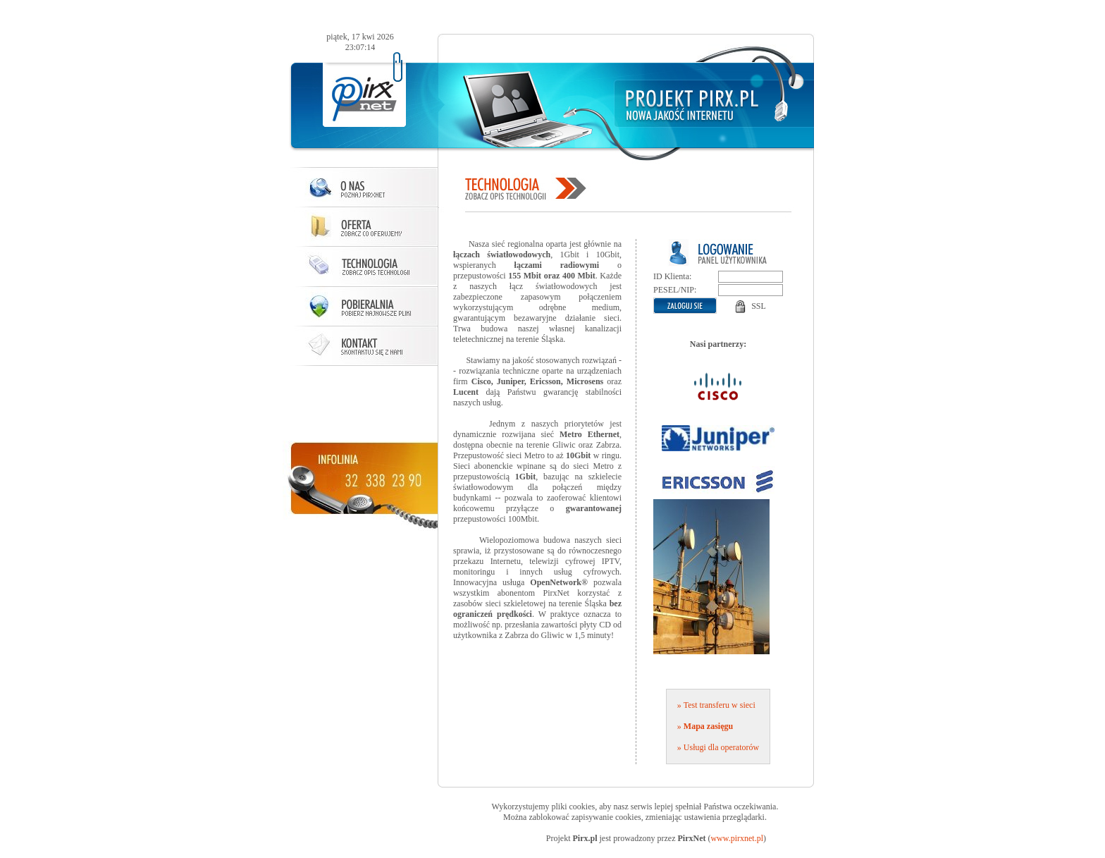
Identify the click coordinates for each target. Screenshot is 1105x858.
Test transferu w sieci (719, 705)
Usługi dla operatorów (721, 747)
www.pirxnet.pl (736, 838)
